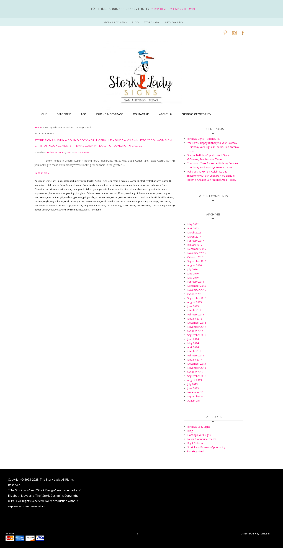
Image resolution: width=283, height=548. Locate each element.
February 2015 (195, 314)
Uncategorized (195, 451)
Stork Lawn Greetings (89, 201)
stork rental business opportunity (131, 201)
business (144, 185)
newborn (68, 197)
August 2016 (194, 265)
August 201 (193, 400)
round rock (144, 197)
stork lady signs (115, 22)
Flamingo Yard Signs (199, 435)
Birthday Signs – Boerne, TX (203, 138)
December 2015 (196, 285)
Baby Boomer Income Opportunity (77, 185)
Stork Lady (151, 22)
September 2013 (196, 376)
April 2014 (193, 347)
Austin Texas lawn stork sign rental (112, 180)
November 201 (196, 392)
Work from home (92, 209)
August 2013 (194, 380)
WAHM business (75, 209)
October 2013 (195, 372)
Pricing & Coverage (109, 114)
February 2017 (195, 240)
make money (101, 193)
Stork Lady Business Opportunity (62, 180)
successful (77, 205)
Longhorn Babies (85, 193)
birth (108, 185)
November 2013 (196, 367)
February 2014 (195, 355)
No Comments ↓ (82, 152)
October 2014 (195, 331)
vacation (53, 209)
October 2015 (195, 294)
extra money (66, 189)
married (113, 193)
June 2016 (193, 273)
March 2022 (194, 232)
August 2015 (194, 302)
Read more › (42, 173)
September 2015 (196, 298)
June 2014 (193, 339)
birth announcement (122, 185)
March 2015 (194, 310)
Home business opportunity (146, 189)
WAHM (62, 209)
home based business (119, 189)
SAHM (154, 197)
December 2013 (196, 363)
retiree (122, 197)
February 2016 (195, 281)
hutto (52, 193)
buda (136, 185)
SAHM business (165, 197)
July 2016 (192, 269)
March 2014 (194, 351)
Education (40, 189)
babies (55, 185)
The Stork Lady (113, 205)
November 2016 (196, 253)
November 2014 (196, 326)
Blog (190, 431)
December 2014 (196, 322)
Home (43, 114)
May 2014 (193, 343)
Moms (121, 193)
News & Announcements (201, 439)
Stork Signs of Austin (45, 205)
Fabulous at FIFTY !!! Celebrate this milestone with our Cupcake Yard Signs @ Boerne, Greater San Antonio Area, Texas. (211, 175)
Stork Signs (164, 201)
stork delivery (71, 201)
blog (135, 22)
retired (114, 197)
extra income (52, 189)
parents (78, 197)
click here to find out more (173, 9)
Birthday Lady (173, 22)
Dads (164, 185)
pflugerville (88, 197)
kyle (58, 193)
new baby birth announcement (140, 193)
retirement (132, 197)
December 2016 (196, 249)
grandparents (100, 189)
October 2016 (195, 257)
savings (38, 201)
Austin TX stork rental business (145, 180)
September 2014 (196, 335)
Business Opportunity (196, 114)
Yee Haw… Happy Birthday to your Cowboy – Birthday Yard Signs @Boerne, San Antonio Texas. (213, 147)
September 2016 (196, 261)
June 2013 (193, 388)
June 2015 (193, 306)
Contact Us (141, 114)
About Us (165, 114)
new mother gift (55, 197)
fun (75, 189)
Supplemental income (94, 205)
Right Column (195, 443)
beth (69, 152)
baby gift (100, 185)
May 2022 (193, 224)
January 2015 (194, 318)
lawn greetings (68, 193)
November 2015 (196, 290)
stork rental (107, 201)
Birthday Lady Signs (198, 426)
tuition (45, 209)
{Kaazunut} (265, 533)
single (46, 201)
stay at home (56, 201)
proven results (103, 197)
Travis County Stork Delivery (136, 205)
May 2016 (193, 277)
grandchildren (85, 189)
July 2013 (192, 384)
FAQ (83, 114)
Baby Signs (64, 114)
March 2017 (194, 236)
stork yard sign (63, 205)
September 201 (196, 396)
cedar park (155, 185)
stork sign (153, 201)
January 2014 (194, 359)
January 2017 (194, 244)
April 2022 (193, 228)
